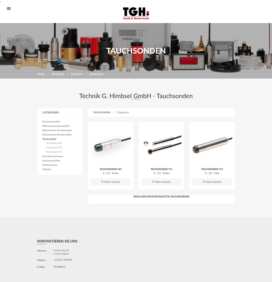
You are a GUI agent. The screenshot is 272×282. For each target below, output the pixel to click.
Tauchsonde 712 (54, 151)
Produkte (57, 74)
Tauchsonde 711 (54, 147)
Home (41, 74)
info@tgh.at (59, 266)
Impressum (96, 74)
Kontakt (76, 74)
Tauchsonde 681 (54, 143)
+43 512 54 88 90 (63, 259)
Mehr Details (110, 181)
